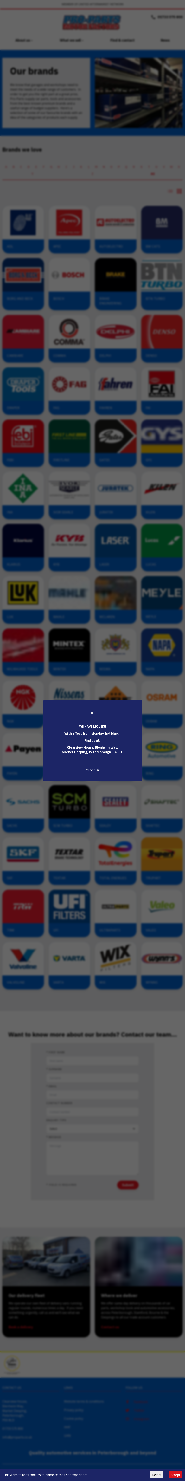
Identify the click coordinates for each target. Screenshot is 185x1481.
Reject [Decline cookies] (156, 1475)
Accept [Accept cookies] (175, 1475)
